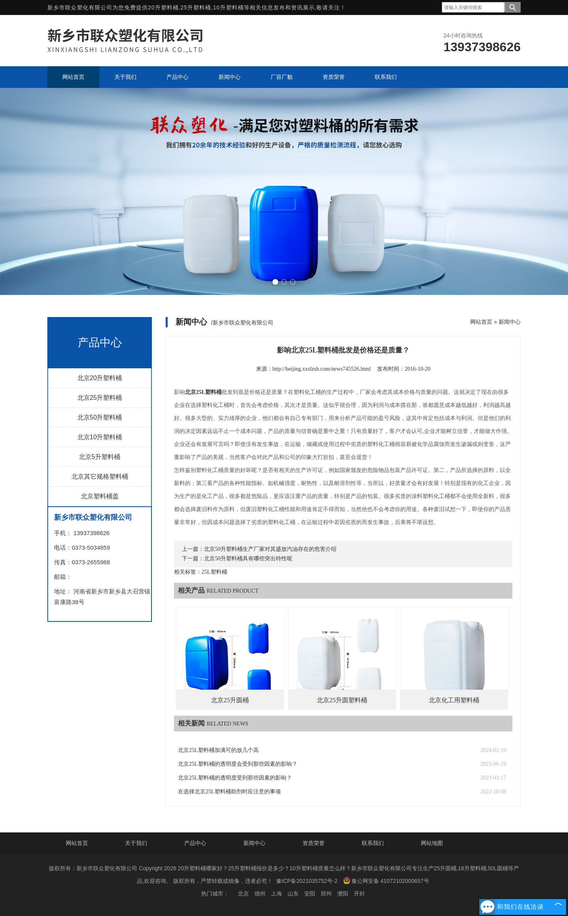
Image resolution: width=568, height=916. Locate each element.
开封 (359, 893)
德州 (259, 893)
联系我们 (373, 843)
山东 (293, 893)
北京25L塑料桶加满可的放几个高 (218, 750)
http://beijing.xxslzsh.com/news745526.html (322, 369)
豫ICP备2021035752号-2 (307, 881)
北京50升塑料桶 (99, 417)
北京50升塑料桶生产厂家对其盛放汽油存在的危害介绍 (270, 549)
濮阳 (342, 893)
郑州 (326, 893)
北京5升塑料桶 (99, 456)
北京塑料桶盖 (100, 496)
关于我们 (136, 843)
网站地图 (432, 843)
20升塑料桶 (163, 7)
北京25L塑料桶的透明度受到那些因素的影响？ (235, 778)
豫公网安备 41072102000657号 (386, 880)
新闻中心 (510, 322)
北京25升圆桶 (230, 700)
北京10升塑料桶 (99, 437)
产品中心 (195, 843)
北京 (243, 893)
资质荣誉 (314, 843)
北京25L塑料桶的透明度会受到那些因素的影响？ (237, 764)
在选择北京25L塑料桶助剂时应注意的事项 (229, 792)
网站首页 (481, 322)
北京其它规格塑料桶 (99, 476)
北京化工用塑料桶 (454, 700)
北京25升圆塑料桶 (342, 700)
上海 (276, 893)
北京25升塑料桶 (99, 397)
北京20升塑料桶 (99, 378)
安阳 (309, 893)
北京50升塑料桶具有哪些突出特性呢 (248, 559)
